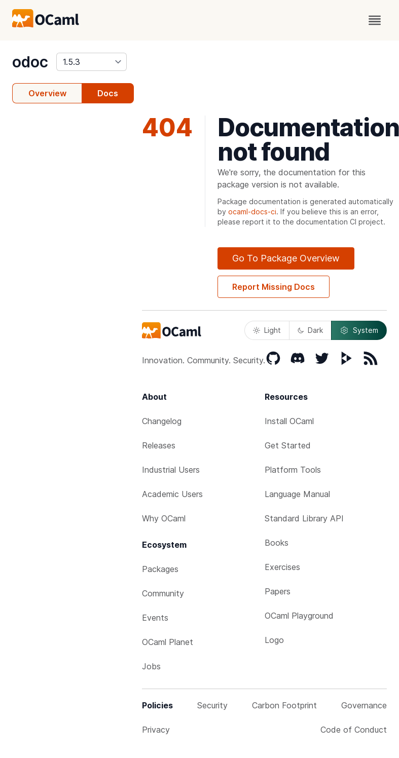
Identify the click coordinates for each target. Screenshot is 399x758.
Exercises (282, 567)
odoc (30, 62)
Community (163, 593)
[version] (91, 62)
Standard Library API (304, 518)
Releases (158, 445)
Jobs (151, 666)
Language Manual (297, 494)
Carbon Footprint (284, 705)
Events (155, 618)
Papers (278, 591)
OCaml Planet (167, 642)
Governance (364, 705)
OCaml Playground (299, 616)
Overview (47, 93)
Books (276, 543)
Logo (274, 640)
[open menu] (375, 20)
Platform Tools (293, 470)
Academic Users (172, 494)
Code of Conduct (353, 730)
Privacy (156, 730)
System (359, 330)
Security (212, 705)
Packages (160, 569)
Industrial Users (171, 470)
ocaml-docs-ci (252, 211)
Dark (310, 330)
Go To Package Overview (286, 258)
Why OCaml (164, 518)
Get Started (288, 445)
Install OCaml (289, 421)
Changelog (162, 421)
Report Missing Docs (273, 287)
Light (267, 330)
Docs (107, 93)
